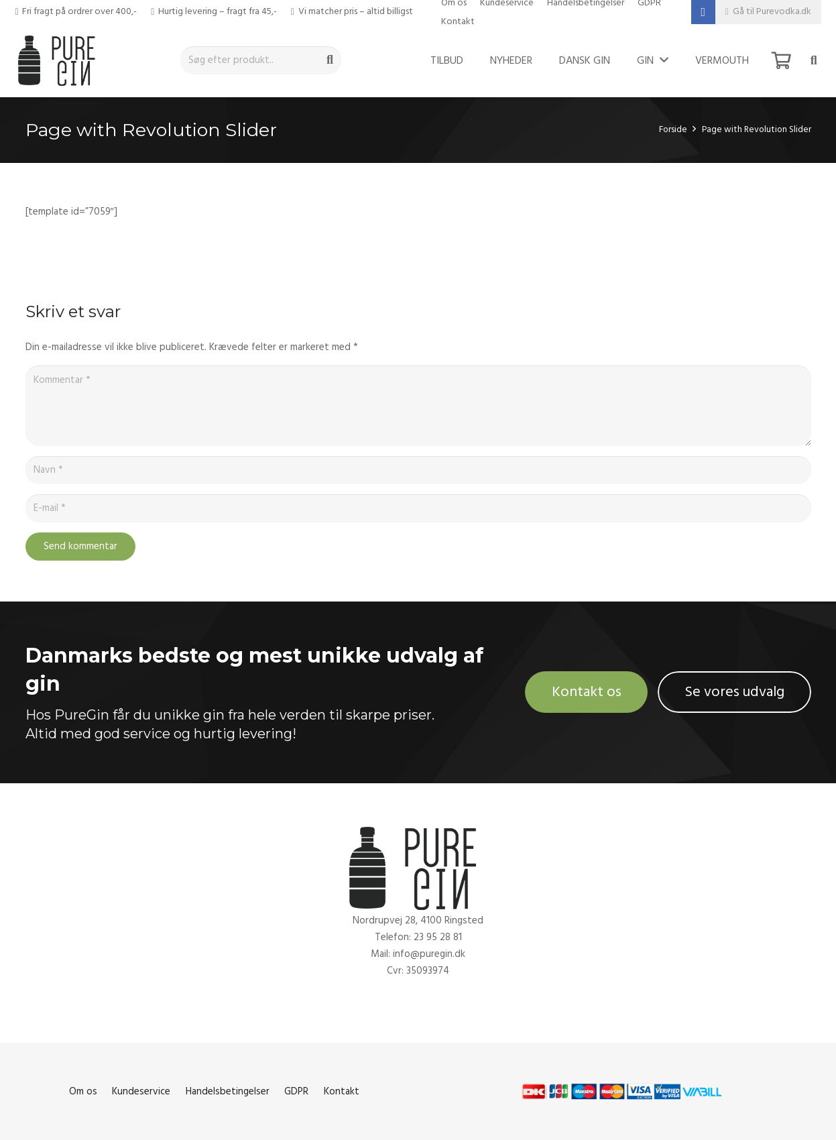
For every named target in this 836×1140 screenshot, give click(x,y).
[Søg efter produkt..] (260, 60)
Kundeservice (141, 1091)
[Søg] (329, 60)
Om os (83, 1091)
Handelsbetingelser (228, 1091)
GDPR (296, 1091)
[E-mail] (418, 508)
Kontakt (458, 21)
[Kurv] (781, 60)
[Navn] (418, 470)
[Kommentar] (418, 405)
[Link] (60, 60)
